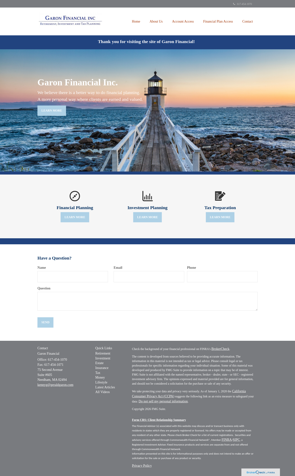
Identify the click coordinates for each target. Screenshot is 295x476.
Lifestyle (101, 382)
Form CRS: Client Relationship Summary (159, 419)
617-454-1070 (242, 4)
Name (41, 268)
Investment (102, 358)
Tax (97, 373)
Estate (99, 363)
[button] (156, 21)
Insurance (102, 368)
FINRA (227, 440)
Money (100, 377)
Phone (191, 268)
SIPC (236, 440)
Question (43, 288)
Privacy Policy (142, 466)
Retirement (102, 353)
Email (118, 268)
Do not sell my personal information (163, 401)
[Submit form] (45, 322)
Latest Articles (105, 387)
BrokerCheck (220, 349)
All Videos (102, 392)
